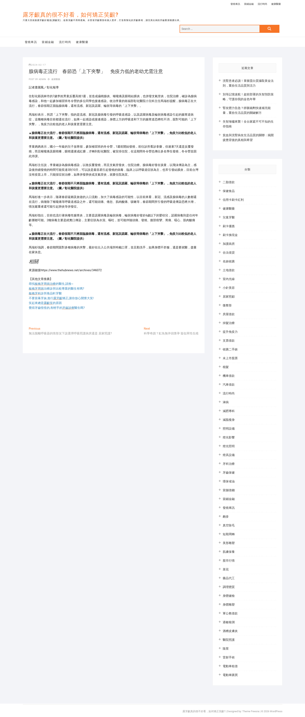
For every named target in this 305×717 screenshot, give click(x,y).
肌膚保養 (229, 552)
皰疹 (226, 516)
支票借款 (229, 340)
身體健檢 (229, 596)
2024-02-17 (37, 65)
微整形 (227, 305)
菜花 (226, 569)
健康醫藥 (276, 4)
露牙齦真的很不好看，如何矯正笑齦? (70, 14)
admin (42, 79)
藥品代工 (229, 578)
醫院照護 (229, 640)
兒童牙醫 (229, 217)
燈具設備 (229, 455)
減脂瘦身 (229, 420)
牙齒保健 (229, 472)
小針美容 (229, 288)
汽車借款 (229, 384)
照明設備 (229, 428)
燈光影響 (229, 437)
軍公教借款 (230, 613)
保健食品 (229, 191)
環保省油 (229, 481)
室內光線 (229, 279)
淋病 (226, 402)
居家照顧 (229, 296)
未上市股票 (230, 358)
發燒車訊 (235, 4)
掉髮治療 (229, 323)
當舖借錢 (229, 490)
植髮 (226, 367)
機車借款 (229, 376)
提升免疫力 (230, 332)
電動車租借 (230, 666)
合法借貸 (229, 252)
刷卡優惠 (229, 226)
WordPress (276, 711)
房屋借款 (229, 314)
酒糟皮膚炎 (230, 631)
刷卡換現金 (230, 235)
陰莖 (226, 648)
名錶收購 (229, 261)
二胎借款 (229, 182)
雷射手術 (229, 657)
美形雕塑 (229, 543)
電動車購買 (230, 675)
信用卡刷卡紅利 (233, 200)
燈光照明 (229, 446)
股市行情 (229, 560)
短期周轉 (229, 534)
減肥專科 (229, 411)
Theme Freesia (250, 711)
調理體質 (229, 587)
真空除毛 (229, 525)
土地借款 (229, 270)
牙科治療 (229, 464)
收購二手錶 (230, 349)
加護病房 (229, 244)
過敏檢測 (229, 622)
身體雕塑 (229, 604)
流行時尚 (262, 4)
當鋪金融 (249, 4)
